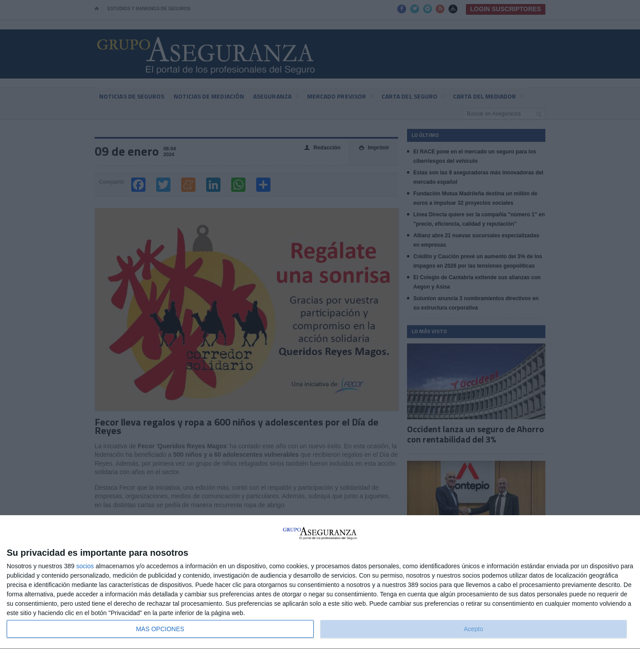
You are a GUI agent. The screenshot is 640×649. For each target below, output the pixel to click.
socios (85, 566)
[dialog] (320, 582)
